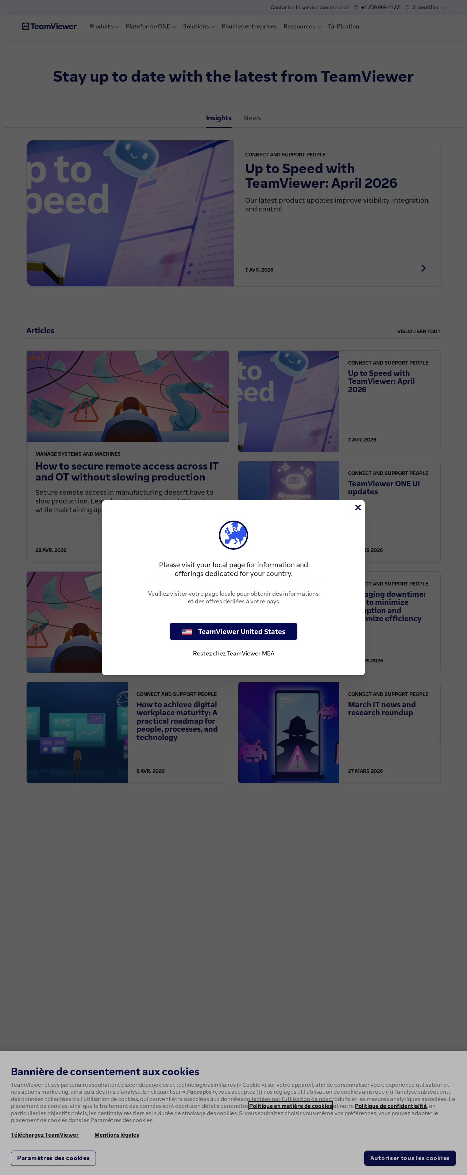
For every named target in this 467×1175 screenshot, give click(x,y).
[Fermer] (357, 507)
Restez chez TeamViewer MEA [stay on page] (233, 653)
